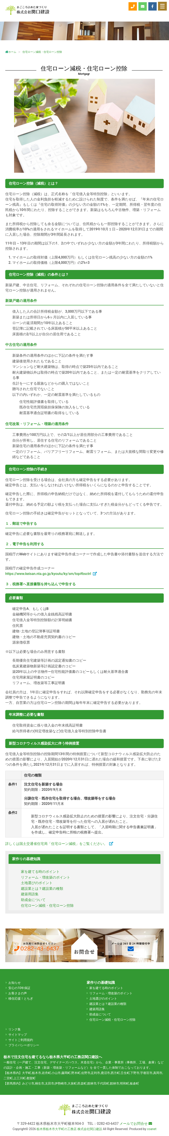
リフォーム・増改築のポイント (45, 877)
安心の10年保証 (19, 988)
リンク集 (14, 1029)
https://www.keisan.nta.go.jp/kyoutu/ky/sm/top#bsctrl (48, 574)
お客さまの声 (17, 993)
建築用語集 (30, 894)
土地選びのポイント (37, 883)
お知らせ (14, 983)
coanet (151, 1129)
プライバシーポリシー (23, 1045)
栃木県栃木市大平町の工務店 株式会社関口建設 (69, 1129)
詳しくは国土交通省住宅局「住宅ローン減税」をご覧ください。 (56, 844)
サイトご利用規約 (20, 1040)
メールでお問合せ (135, 1123)
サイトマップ (17, 1035)
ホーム (10, 51)
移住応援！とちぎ (20, 998)
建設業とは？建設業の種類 (42, 888)
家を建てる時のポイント (40, 872)
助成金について (33, 900)
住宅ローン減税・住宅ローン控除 (47, 905)
